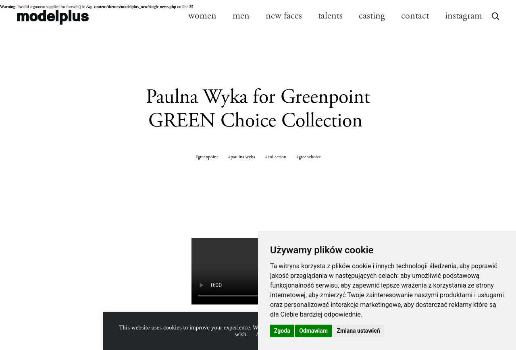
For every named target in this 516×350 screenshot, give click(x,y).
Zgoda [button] (282, 330)
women (202, 16)
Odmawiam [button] (313, 330)
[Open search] (495, 16)
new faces (284, 16)
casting (372, 16)
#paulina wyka (241, 157)
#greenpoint (207, 157)
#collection (275, 157)
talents (330, 16)
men (241, 16)
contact (415, 16)
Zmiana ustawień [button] (358, 330)
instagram (463, 16)
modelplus (52, 15)
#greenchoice (308, 157)
